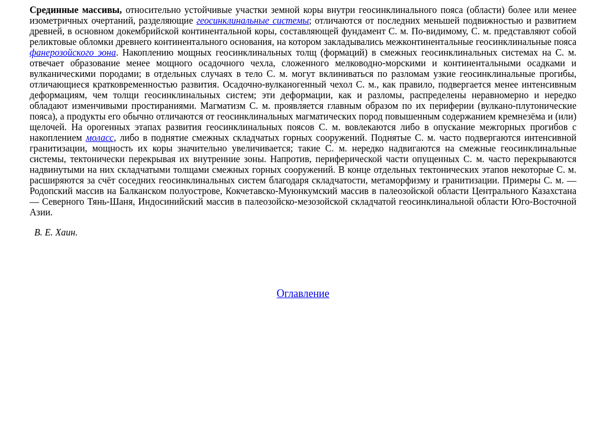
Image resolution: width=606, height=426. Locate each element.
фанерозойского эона (73, 52)
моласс (100, 138)
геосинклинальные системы (252, 20)
